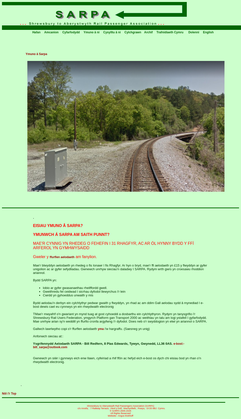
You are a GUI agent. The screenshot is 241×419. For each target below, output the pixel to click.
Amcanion (51, 32)
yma (101, 329)
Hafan (36, 32)
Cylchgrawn (132, 32)
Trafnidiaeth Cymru (169, 32)
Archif (149, 32)
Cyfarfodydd (71, 32)
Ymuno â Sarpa (36, 54)
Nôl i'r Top (9, 393)
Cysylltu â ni (112, 32)
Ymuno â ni (92, 32)
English (208, 32)
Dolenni (194, 32)
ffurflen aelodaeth (62, 257)
